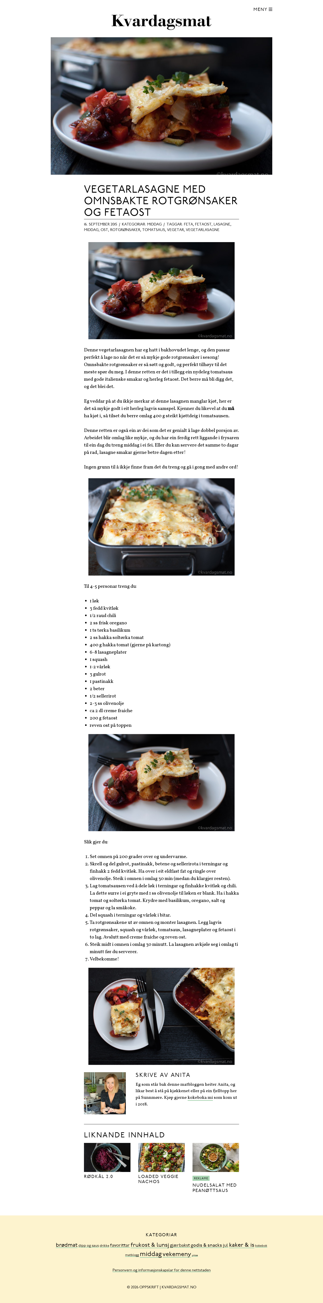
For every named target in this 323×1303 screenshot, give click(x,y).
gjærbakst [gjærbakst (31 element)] (180, 1246)
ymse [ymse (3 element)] (195, 1255)
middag (154, 224)
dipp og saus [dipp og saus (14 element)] (88, 1246)
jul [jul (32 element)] (225, 1246)
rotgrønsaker (125, 230)
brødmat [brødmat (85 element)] (67, 1245)
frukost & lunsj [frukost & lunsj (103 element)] (150, 1245)
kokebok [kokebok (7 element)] (261, 1246)
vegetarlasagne (203, 230)
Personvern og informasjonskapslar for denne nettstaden (162, 1270)
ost (104, 230)
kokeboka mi (200, 1098)
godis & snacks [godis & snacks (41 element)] (206, 1245)
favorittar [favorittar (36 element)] (120, 1245)
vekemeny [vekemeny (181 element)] (177, 1255)
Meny (260, 10)
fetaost (203, 224)
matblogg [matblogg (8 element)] (132, 1255)
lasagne (222, 224)
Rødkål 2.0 (98, 1177)
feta (188, 224)
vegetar (175, 230)
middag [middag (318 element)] (151, 1254)
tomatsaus (153, 230)
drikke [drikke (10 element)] (104, 1246)
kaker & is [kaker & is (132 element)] (241, 1245)
